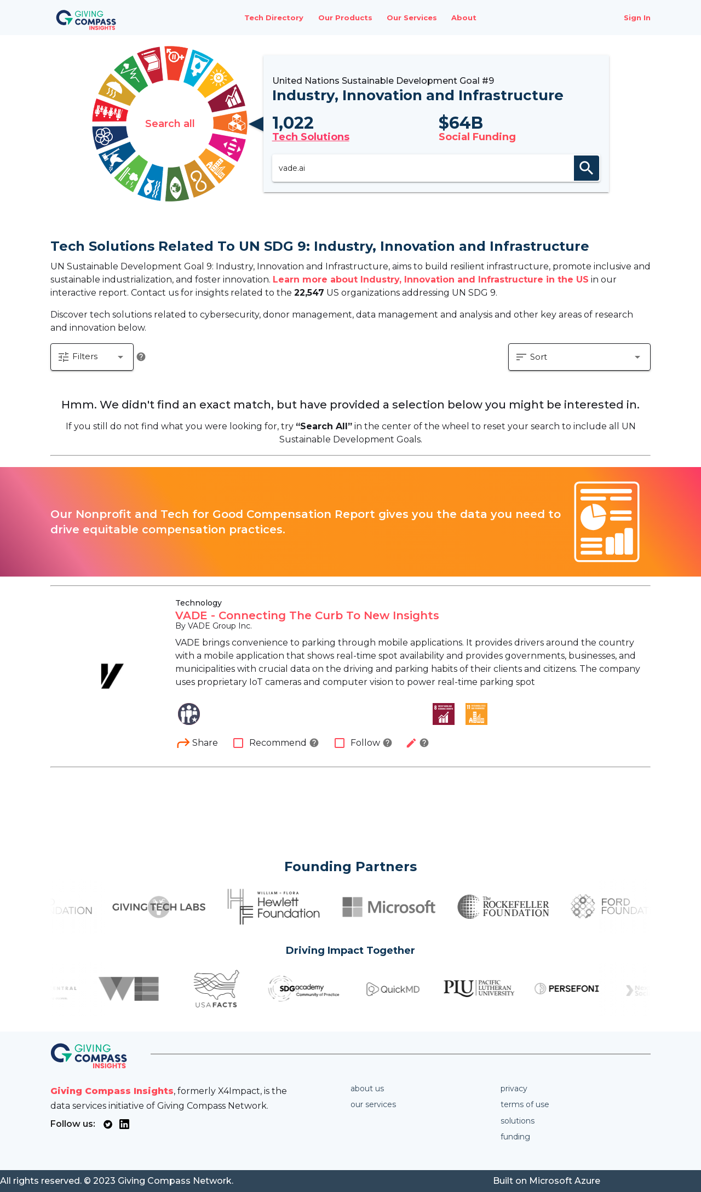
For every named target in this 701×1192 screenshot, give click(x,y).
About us (367, 1088)
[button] (92, 357)
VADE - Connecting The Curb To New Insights (307, 615)
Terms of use (525, 1104)
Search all (170, 124)
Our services (373, 1104)
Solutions (518, 1121)
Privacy (514, 1088)
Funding (515, 1137)
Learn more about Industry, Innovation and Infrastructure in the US (431, 279)
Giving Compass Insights (112, 1091)
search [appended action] (586, 168)
